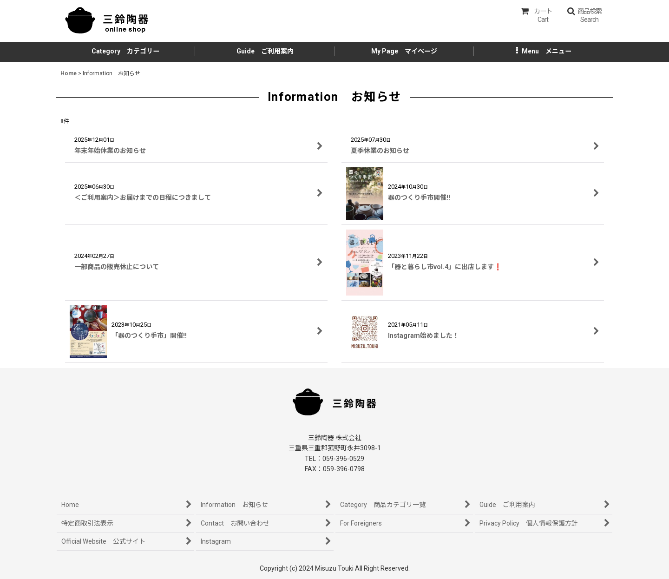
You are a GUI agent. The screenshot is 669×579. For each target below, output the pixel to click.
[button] (584, 15)
